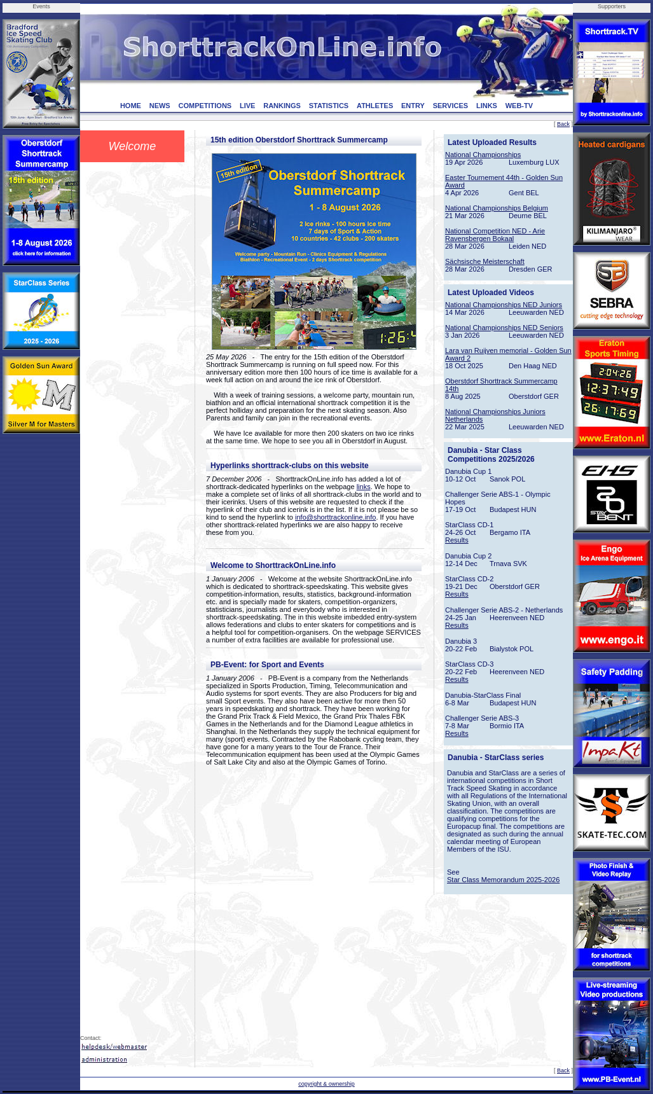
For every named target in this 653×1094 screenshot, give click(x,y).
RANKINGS (282, 105)
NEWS (159, 105)
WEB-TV (519, 105)
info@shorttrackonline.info (335, 517)
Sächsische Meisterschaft (485, 261)
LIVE (247, 105)
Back (563, 124)
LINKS (486, 105)
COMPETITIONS (204, 105)
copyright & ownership (326, 1084)
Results (457, 540)
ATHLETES (375, 105)
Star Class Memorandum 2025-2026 (503, 879)
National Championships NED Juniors (503, 304)
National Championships (483, 154)
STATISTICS (329, 105)
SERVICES (450, 105)
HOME (130, 105)
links (364, 486)
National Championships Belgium (496, 208)
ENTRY (413, 105)
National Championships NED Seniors (504, 327)
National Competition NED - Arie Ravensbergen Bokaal (495, 234)
